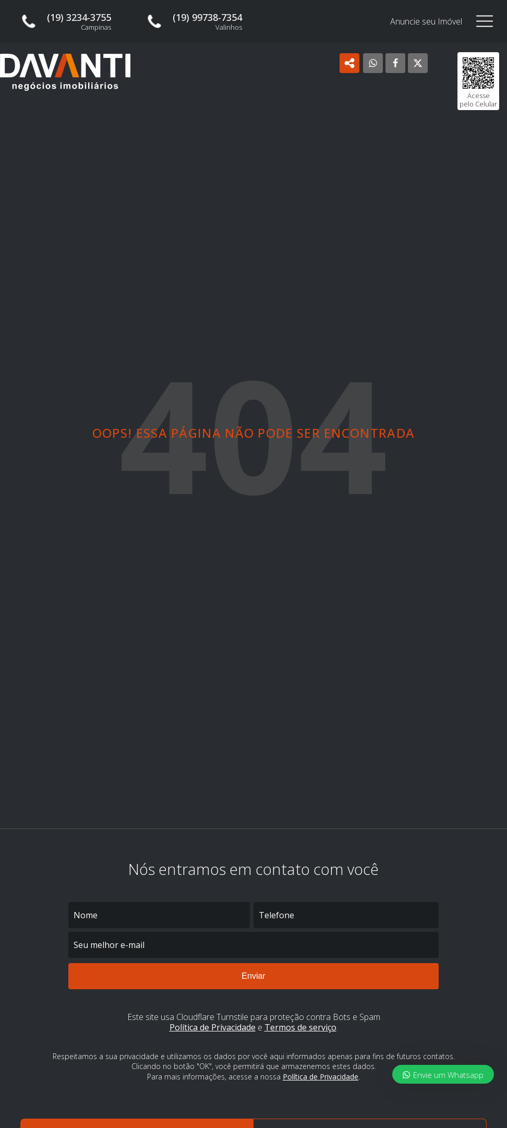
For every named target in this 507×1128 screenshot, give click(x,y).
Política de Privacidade (213, 1028)
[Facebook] (395, 63)
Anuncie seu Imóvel (426, 22)
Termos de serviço (300, 1028)
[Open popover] (349, 63)
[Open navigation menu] (484, 22)
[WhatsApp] (373, 63)
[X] (418, 63)
